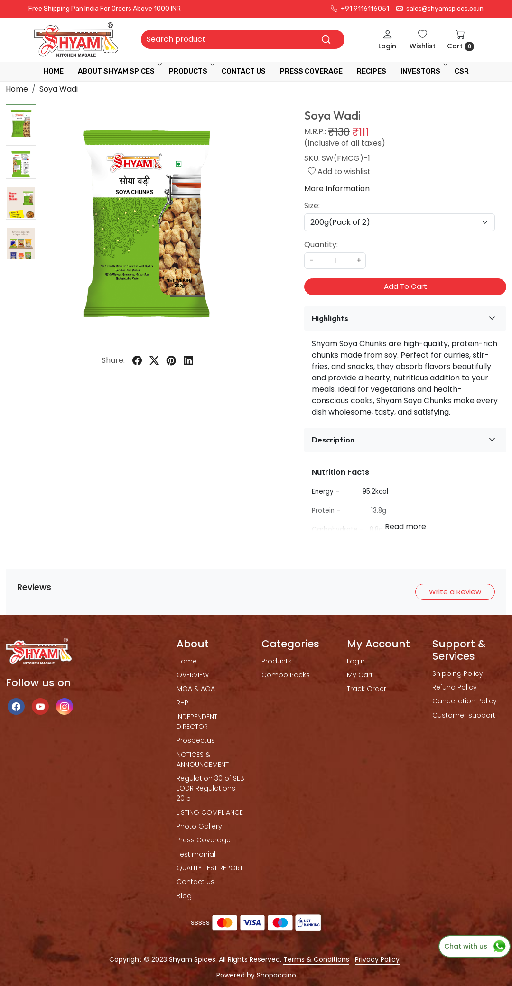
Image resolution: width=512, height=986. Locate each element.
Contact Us (244, 71)
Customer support (463, 715)
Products (191, 71)
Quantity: (321, 244)
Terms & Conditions (316, 959)
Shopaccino (276, 975)
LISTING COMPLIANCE (210, 812)
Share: (113, 360)
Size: (312, 205)
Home (53, 71)
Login (356, 661)
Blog (184, 896)
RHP (182, 703)
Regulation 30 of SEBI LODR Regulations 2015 (211, 788)
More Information (337, 188)
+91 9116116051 (360, 9)
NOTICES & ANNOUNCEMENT (203, 759)
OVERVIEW (193, 675)
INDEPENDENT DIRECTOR (197, 721)
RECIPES (371, 71)
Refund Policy (454, 687)
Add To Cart (405, 286)
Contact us (195, 881)
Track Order (366, 688)
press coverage (311, 71)
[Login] (387, 39)
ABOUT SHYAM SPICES (119, 71)
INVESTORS (423, 71)
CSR (462, 71)
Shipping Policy (457, 673)
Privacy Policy (377, 959)
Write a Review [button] (455, 592)
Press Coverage (204, 840)
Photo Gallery (199, 826)
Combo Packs (285, 675)
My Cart (360, 675)
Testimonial (196, 854)
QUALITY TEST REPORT (210, 868)
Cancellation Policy (464, 701)
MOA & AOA (196, 688)
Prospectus (196, 740)
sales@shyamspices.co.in (440, 9)
